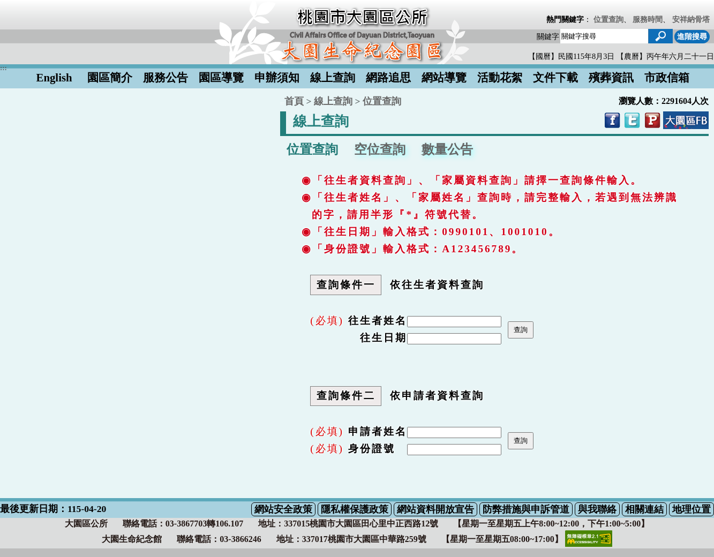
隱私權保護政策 (354, 509)
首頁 (294, 101)
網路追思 (388, 77)
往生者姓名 (377, 320)
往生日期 (383, 337)
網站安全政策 (283, 509)
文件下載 (555, 77)
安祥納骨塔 (691, 19)
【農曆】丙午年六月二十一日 (665, 56)
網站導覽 (444, 77)
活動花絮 (499, 77)
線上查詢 (332, 77)
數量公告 (447, 149)
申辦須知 (276, 77)
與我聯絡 (597, 509)
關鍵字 (548, 36)
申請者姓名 (377, 431)
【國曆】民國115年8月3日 (572, 56)
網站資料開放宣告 (435, 509)
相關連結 (644, 509)
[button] (660, 36)
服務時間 (648, 19)
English (54, 77)
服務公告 (165, 77)
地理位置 (691, 509)
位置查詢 (608, 19)
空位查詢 (379, 149)
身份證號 (371, 448)
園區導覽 (221, 77)
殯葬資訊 (611, 77)
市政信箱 (666, 77)
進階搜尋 (692, 36)
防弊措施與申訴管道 (526, 509)
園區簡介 (109, 77)
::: (282, 103)
